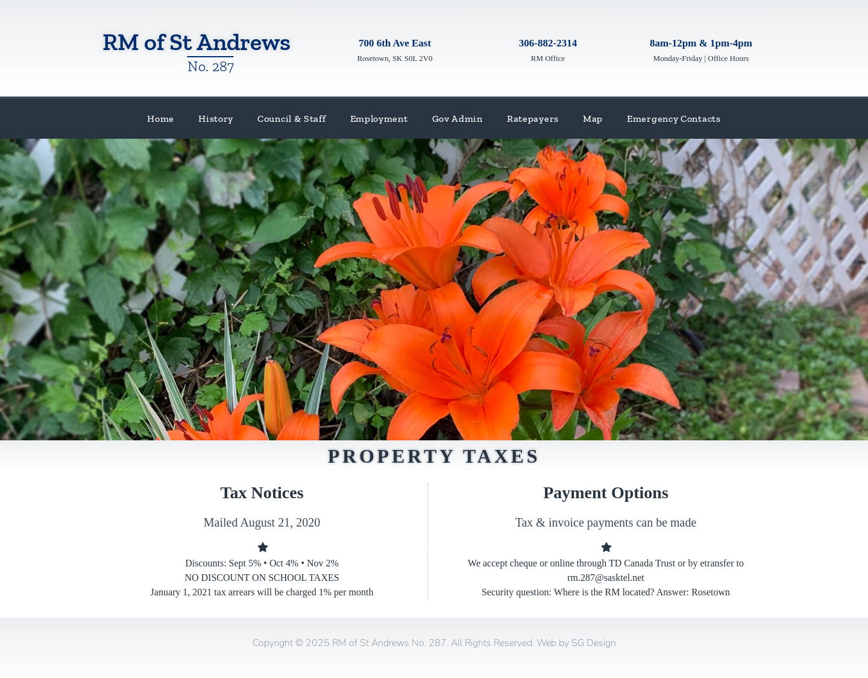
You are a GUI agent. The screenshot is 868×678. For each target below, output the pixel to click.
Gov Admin (457, 118)
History (215, 118)
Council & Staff (291, 118)
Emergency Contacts (674, 118)
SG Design (593, 643)
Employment (379, 118)
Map (593, 118)
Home (160, 118)
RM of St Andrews (196, 41)
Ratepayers (533, 118)
